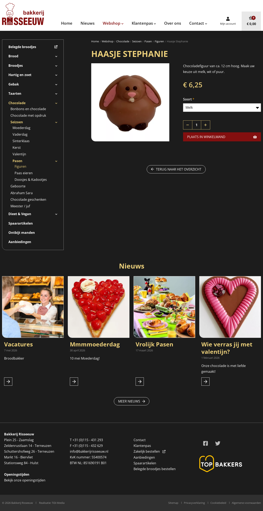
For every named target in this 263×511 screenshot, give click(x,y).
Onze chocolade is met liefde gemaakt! (223, 368)
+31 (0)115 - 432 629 (87, 445)
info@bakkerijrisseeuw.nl (89, 451)
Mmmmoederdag (95, 344)
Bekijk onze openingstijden (24, 480)
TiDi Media (58, 503)
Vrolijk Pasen (154, 344)
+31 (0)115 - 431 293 (88, 440)
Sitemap (173, 503)
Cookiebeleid (218, 503)
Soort (187, 99)
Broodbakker (14, 358)
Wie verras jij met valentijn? (226, 347)
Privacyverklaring (194, 503)
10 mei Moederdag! (85, 358)
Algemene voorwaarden (246, 503)
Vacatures (18, 344)
